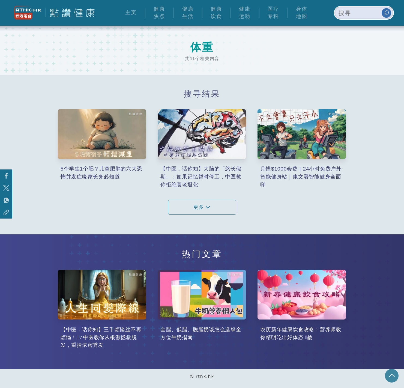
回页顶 (392, 376)
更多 (201, 207)
